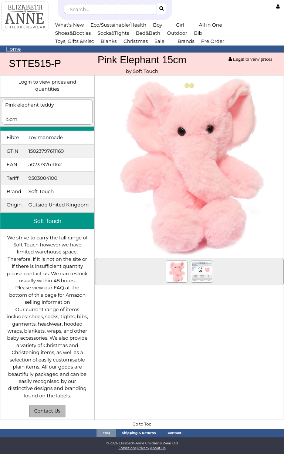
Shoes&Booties (73, 33)
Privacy (143, 448)
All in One (210, 25)
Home (13, 49)
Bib (198, 33)
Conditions (127, 448)
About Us (158, 448)
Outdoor (177, 33)
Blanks (109, 41)
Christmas (136, 41)
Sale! (160, 41)
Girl (180, 25)
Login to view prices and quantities (47, 85)
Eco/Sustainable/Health (118, 25)
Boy (157, 25)
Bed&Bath (148, 33)
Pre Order (212, 41)
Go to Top (141, 424)
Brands (186, 41)
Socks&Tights (113, 33)
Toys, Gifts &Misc (74, 41)
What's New (69, 25)
